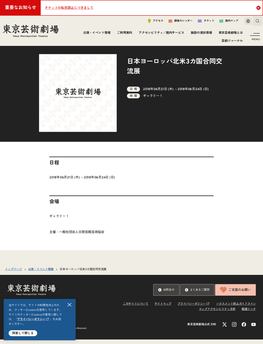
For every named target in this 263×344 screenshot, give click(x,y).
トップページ (13, 273)
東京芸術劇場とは (230, 33)
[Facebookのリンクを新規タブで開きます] (244, 329)
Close (259, 8)
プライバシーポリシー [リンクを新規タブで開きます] (31, 319)
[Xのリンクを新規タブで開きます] (224, 329)
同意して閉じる (23, 333)
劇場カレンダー (177, 22)
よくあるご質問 (197, 294)
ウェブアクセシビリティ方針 (217, 313)
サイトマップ (163, 308)
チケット (203, 21)
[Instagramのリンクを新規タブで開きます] (234, 329)
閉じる (69, 305)
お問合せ (166, 294)
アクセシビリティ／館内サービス (160, 33)
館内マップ (225, 22)
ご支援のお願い (235, 294)
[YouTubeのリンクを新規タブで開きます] (253, 329)
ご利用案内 (124, 33)
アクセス (152, 22)
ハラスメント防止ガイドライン (236, 308)
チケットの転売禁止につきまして (69, 7)
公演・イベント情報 (96, 33)
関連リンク (249, 313)
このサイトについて (135, 308)
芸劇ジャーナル (231, 41)
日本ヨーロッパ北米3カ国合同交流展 (83, 273)
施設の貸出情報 (200, 33)
